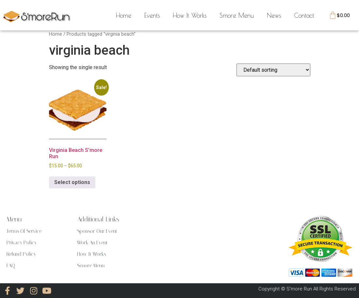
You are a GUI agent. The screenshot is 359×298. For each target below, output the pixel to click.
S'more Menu (91, 266)
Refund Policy (21, 254)
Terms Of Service (24, 231)
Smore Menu (237, 15)
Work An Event (92, 243)
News (274, 15)
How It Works (189, 15)
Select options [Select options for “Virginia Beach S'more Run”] (72, 182)
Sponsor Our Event (97, 231)
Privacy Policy (22, 243)
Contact (304, 15)
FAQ (11, 266)
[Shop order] (273, 70)
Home (123, 15)
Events (152, 15)
